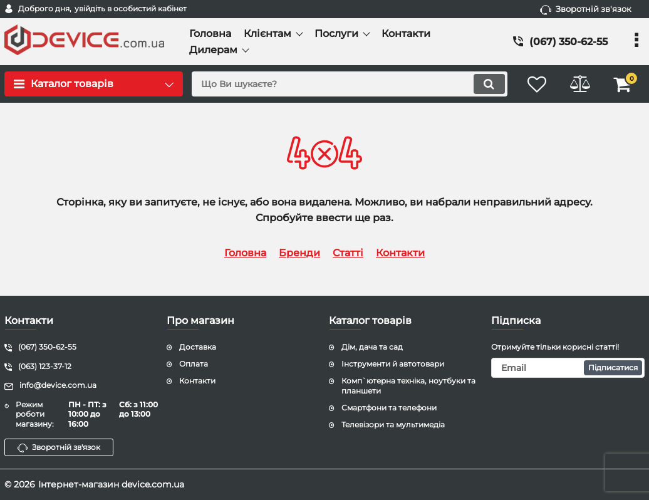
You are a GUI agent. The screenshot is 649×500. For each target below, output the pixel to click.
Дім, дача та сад (372, 347)
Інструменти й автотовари (392, 363)
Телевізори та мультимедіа (393, 424)
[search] (348, 83)
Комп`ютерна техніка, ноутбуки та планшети (408, 386)
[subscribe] (568, 368)
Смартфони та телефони (389, 407)
